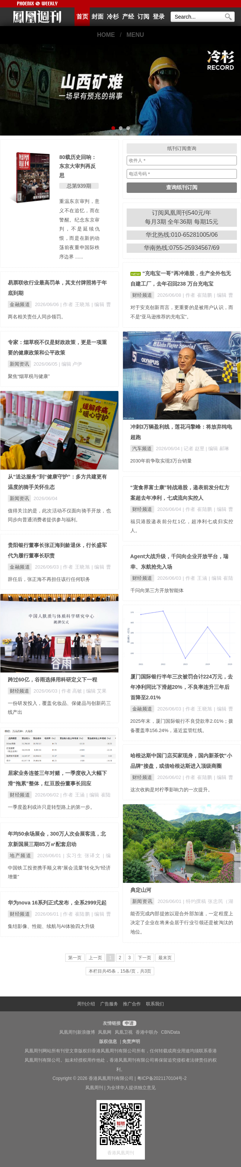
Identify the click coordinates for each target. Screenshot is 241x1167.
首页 (82, 16)
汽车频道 (142, 448)
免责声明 (131, 1041)
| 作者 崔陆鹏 (198, 295)
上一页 (95, 957)
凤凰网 (104, 1032)
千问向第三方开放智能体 (157, 590)
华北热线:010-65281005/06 (182, 235)
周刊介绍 (86, 1004)
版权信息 (108, 1041)
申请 (128, 1023)
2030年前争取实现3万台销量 (161, 461)
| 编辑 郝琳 (217, 448)
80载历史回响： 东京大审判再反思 (77, 166)
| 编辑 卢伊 (70, 364)
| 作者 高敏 (71, 691)
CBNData (170, 1032)
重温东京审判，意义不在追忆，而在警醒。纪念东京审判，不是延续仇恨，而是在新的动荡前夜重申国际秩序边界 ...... (79, 229)
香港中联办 (147, 1032)
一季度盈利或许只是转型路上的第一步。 (51, 807)
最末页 (165, 957)
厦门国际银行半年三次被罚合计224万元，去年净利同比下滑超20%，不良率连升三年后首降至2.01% (181, 687)
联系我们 (155, 1004)
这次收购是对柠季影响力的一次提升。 (171, 789)
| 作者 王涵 (196, 578)
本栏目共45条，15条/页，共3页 (120, 971)
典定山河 (140, 890)
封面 (98, 16)
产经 (128, 16)
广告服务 (109, 1004)
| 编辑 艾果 (95, 691)
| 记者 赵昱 (193, 448)
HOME (106, 35)
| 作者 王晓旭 (76, 304)
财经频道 (142, 295)
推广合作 (132, 1004)
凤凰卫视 (124, 1032)
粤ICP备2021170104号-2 (162, 1078)
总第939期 (79, 186)
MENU (135, 35)
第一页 (75, 957)
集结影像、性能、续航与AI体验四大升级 (51, 926)
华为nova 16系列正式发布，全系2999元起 (57, 903)
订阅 (143, 16)
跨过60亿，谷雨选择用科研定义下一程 (52, 680)
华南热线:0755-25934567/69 (181, 248)
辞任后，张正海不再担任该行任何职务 (49, 579)
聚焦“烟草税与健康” (29, 376)
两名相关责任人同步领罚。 (37, 316)
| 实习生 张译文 (83, 855)
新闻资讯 (19, 364)
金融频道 (20, 304)
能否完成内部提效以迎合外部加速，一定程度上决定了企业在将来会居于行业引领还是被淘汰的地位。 (182, 923)
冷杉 (113, 16)
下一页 (144, 957)
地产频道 (21, 855)
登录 (159, 16)
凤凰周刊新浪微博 (77, 1032)
